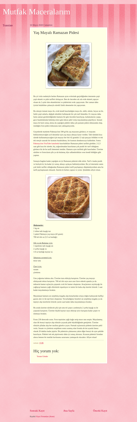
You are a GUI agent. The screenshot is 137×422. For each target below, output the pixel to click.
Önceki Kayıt (100, 410)
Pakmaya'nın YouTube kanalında (46, 143)
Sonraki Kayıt (37, 410)
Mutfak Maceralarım (36, 11)
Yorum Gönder (42, 356)
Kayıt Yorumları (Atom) (45, 416)
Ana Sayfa (68, 410)
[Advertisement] (68, 386)
